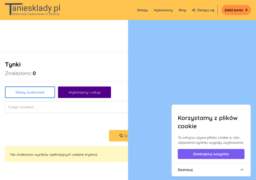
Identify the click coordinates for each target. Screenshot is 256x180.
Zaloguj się (203, 10)
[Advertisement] (123, 36)
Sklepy (142, 10)
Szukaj (127, 136)
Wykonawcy (163, 10)
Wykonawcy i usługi (84, 92)
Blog (182, 10)
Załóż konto (236, 10)
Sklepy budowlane (30, 92)
